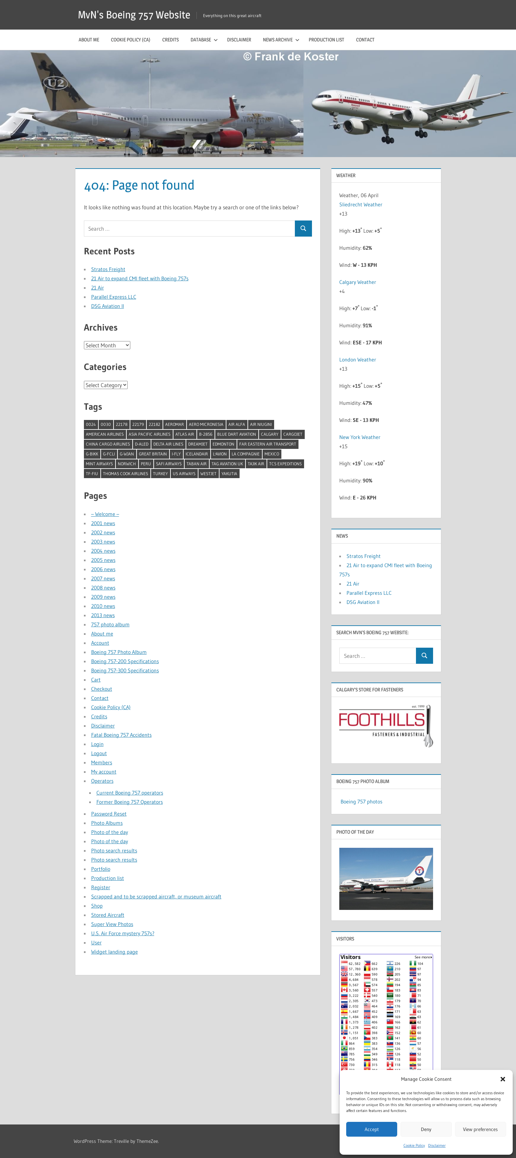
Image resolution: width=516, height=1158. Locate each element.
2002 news (103, 532)
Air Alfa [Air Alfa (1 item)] (236, 424)
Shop (97, 905)
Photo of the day (109, 832)
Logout (99, 753)
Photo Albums (107, 823)
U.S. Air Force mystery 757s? (122, 933)
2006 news (103, 569)
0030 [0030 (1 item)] (106, 424)
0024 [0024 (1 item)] (91, 424)
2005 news (103, 560)
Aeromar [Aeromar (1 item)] (174, 424)
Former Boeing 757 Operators (129, 802)
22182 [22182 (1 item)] (154, 424)
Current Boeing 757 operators (129, 792)
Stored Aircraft (107, 915)
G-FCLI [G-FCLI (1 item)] (109, 453)
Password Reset (109, 813)
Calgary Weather (357, 282)
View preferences (480, 1129)
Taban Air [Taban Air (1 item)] (197, 463)
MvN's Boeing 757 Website (134, 14)
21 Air (97, 287)
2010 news (103, 606)
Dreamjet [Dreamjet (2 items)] (198, 444)
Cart (96, 679)
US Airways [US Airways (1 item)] (184, 473)
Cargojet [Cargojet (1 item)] (292, 434)
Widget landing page (114, 951)
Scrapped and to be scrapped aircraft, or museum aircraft (156, 896)
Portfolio (100, 869)
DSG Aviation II (107, 306)
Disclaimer (437, 1145)
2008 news (103, 587)
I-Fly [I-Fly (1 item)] (176, 453)
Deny (426, 1129)
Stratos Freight (108, 269)
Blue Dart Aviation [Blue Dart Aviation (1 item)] (236, 434)
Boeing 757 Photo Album (119, 652)
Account (100, 642)
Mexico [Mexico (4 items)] (272, 453)
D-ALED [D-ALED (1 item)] (141, 444)
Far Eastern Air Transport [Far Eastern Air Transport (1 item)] (267, 444)
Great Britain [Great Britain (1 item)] (153, 453)
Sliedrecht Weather (361, 204)
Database (204, 39)
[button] (503, 1079)
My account (103, 771)
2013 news (103, 615)
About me (89, 39)
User (96, 942)
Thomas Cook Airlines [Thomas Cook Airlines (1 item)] (125, 473)
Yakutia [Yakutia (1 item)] (229, 473)
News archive (281, 39)
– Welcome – (105, 514)
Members (101, 762)
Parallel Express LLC (113, 296)
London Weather (357, 359)
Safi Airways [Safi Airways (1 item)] (169, 463)
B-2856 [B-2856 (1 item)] (205, 434)
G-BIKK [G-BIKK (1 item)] (92, 453)
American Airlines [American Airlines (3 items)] (105, 434)
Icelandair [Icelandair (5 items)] (197, 453)
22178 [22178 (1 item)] (121, 424)
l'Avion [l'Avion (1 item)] (220, 453)
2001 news (103, 523)
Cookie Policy (414, 1145)
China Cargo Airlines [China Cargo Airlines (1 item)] (108, 444)
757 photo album (110, 624)
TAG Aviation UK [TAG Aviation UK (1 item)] (227, 463)
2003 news (103, 541)
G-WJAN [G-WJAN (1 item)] (127, 453)
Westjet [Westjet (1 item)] (208, 473)
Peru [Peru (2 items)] (146, 463)
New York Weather (359, 437)
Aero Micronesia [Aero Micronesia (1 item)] (206, 424)
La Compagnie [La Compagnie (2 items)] (246, 453)
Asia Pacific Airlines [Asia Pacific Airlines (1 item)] (149, 434)
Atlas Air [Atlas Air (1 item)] (184, 434)
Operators (102, 780)
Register (100, 887)
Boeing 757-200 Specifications (125, 661)
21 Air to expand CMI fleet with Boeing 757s (140, 278)
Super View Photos (112, 924)
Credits (170, 39)
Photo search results (114, 850)
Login (97, 744)
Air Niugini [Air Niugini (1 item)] (261, 424)
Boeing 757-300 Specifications (125, 670)
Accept (372, 1129)
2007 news (103, 578)
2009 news (103, 596)
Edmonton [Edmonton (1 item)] (223, 444)
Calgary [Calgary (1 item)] (269, 434)
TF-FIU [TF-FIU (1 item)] (92, 473)
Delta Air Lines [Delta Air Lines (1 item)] (168, 444)
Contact (365, 39)
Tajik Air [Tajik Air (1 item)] (256, 463)
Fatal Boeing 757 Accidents (121, 734)
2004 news (103, 550)
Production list (326, 39)
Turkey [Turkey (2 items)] (160, 473)
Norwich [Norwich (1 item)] (127, 463)
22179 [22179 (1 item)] (138, 424)
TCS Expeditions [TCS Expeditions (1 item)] (285, 463)
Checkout (101, 688)
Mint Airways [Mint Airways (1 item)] (99, 463)
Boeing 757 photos (361, 801)
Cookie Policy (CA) (130, 39)
